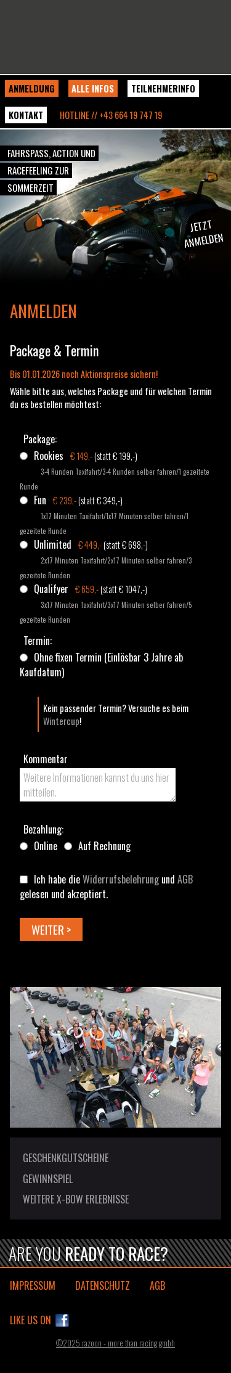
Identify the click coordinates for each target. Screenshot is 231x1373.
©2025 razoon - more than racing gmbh (115, 1343)
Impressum (32, 1285)
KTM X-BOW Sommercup (115, 37)
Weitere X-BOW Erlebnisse (76, 1199)
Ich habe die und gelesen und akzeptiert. (106, 886)
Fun (40, 500)
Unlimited (52, 544)
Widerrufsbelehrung (121, 879)
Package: (40, 439)
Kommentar (45, 759)
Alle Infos (92, 88)
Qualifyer (51, 588)
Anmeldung (32, 88)
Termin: (37, 640)
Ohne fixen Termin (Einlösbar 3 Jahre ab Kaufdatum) (101, 664)
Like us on (30, 1320)
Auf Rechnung (104, 845)
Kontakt (26, 115)
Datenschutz (102, 1285)
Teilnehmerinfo (163, 88)
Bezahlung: (43, 829)
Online (45, 845)
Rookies (48, 455)
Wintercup (61, 721)
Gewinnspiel (48, 1178)
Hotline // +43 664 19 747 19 (111, 115)
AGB (185, 879)
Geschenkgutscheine (65, 1157)
